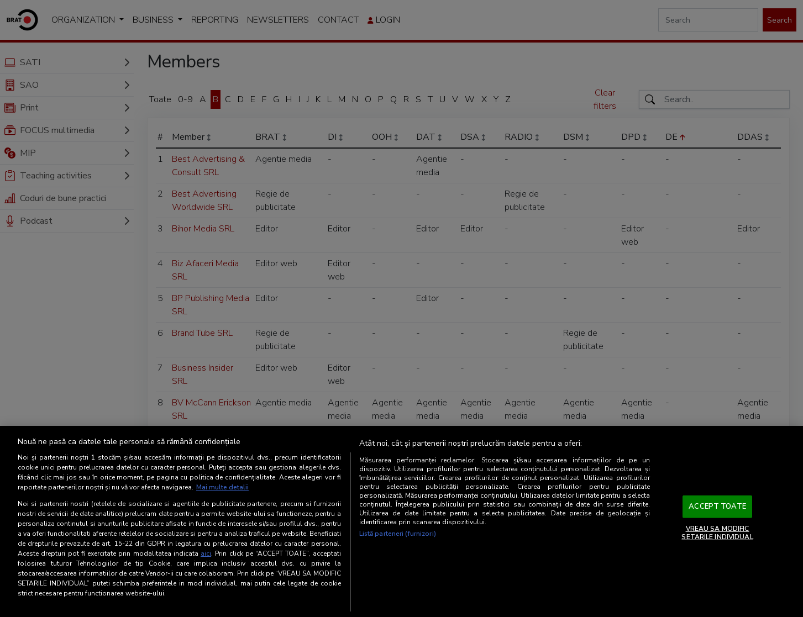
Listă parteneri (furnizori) (397, 533)
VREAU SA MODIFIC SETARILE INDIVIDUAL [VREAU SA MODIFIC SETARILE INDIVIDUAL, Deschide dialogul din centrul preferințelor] (717, 532)
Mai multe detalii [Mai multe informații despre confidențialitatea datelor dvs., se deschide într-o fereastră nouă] (222, 487)
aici (206, 553)
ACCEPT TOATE (717, 506)
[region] (401, 521)
